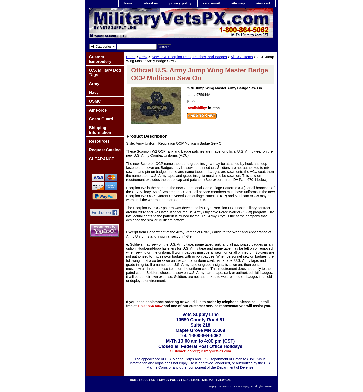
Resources (99, 141)
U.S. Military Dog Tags (105, 72)
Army (143, 57)
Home (130, 57)
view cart (263, 3)
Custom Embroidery (100, 59)
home (128, 3)
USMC (95, 101)
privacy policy (180, 3)
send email (211, 3)
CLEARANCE (101, 159)
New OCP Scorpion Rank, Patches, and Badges (189, 57)
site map (238, 3)
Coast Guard (101, 119)
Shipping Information (100, 130)
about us (151, 3)
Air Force (98, 110)
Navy (94, 92)
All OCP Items (242, 57)
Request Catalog (105, 150)
